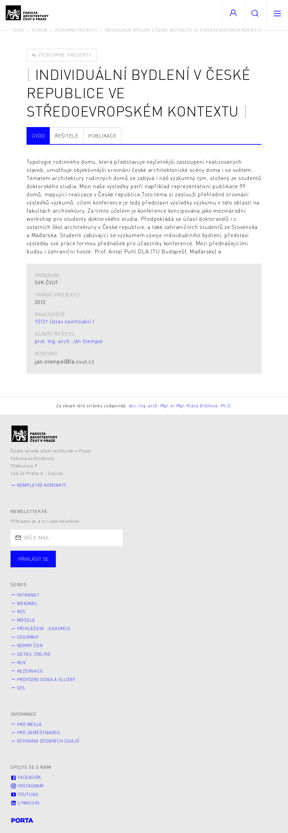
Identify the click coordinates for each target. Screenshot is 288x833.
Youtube (24, 794)
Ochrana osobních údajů (48, 741)
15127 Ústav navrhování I (64, 321)
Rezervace (30, 671)
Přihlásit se (33, 559)
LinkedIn (25, 802)
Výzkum (40, 30)
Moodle (26, 620)
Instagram (27, 785)
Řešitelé (67, 135)
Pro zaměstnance (39, 732)
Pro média (29, 724)
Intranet (28, 595)
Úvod (18, 30)
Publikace (102, 135)
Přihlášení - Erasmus (44, 628)
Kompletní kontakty (42, 485)
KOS (21, 611)
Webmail (27, 603)
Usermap (28, 637)
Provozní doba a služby (46, 679)
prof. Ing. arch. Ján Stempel (69, 341)
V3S (21, 688)
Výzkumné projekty (76, 30)
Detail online (34, 654)
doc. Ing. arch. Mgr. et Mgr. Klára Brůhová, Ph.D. (180, 405)
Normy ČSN (30, 645)
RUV (21, 662)
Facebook (26, 777)
